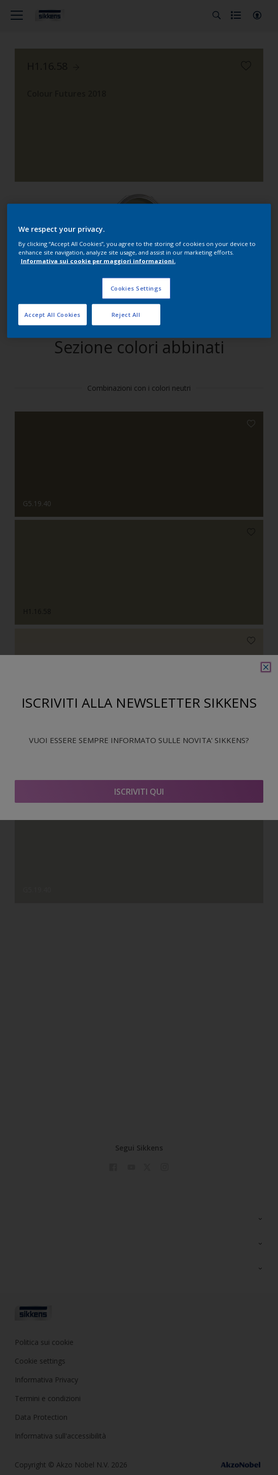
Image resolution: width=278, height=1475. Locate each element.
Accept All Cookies (52, 314)
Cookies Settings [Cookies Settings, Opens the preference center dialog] (136, 288)
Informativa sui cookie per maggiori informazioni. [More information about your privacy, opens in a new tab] (98, 260)
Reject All (126, 314)
